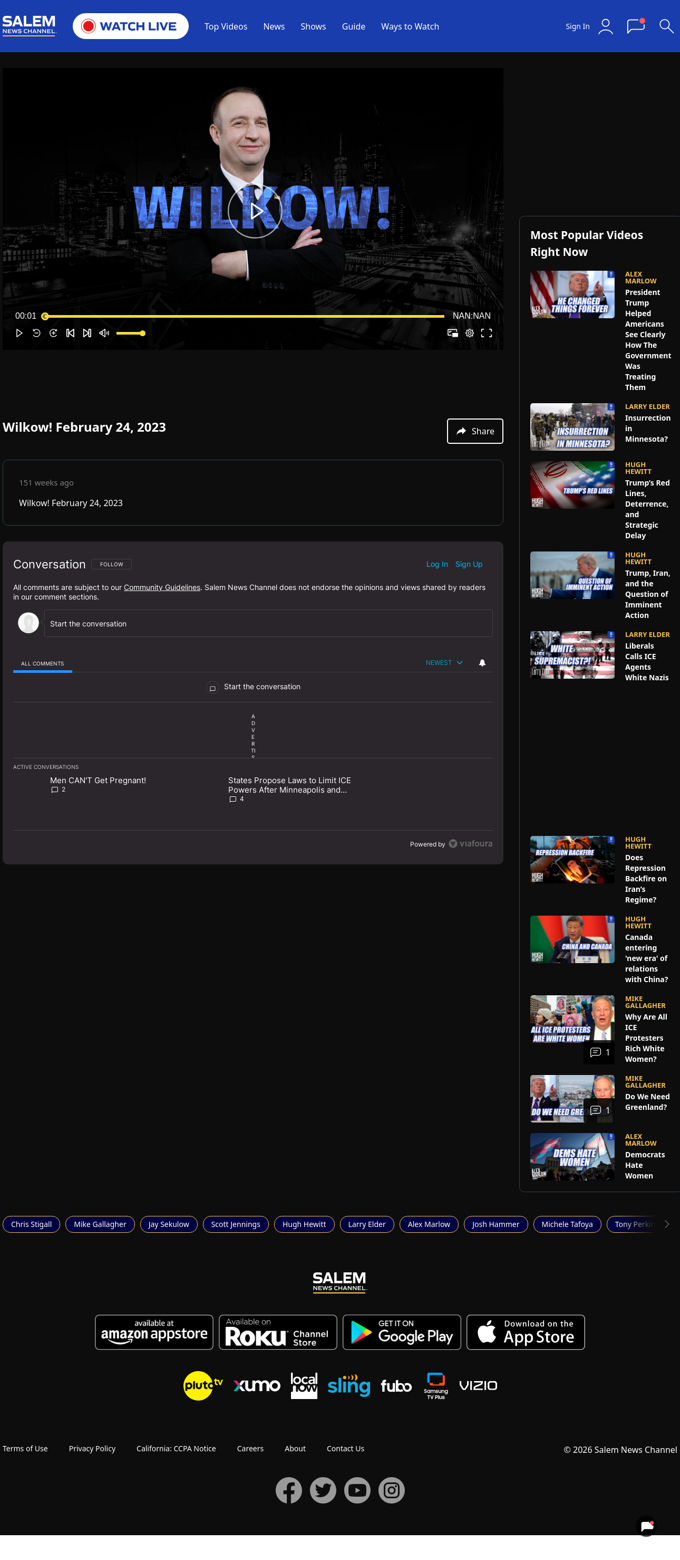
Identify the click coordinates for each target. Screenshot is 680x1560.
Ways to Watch (410, 26)
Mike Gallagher (100, 1224)
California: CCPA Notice (176, 1448)
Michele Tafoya (567, 1224)
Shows (313, 26)
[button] (255, 211)
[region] (253, 703)
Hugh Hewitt (304, 1224)
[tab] (42, 663)
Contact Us (345, 1448)
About (295, 1448)
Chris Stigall (31, 1224)
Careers (250, 1448)
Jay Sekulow (169, 1224)
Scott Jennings (235, 1224)
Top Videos (226, 26)
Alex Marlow (429, 1224)
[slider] (244, 316)
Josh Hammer (495, 1224)
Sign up (469, 563)
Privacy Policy (92, 1448)
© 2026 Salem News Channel (620, 1450)
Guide (354, 26)
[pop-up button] (469, 333)
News (274, 26)
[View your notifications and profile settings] (482, 662)
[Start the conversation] (264, 623)
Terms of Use (25, 1448)
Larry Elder (367, 1224)
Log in (437, 563)
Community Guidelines (162, 587)
